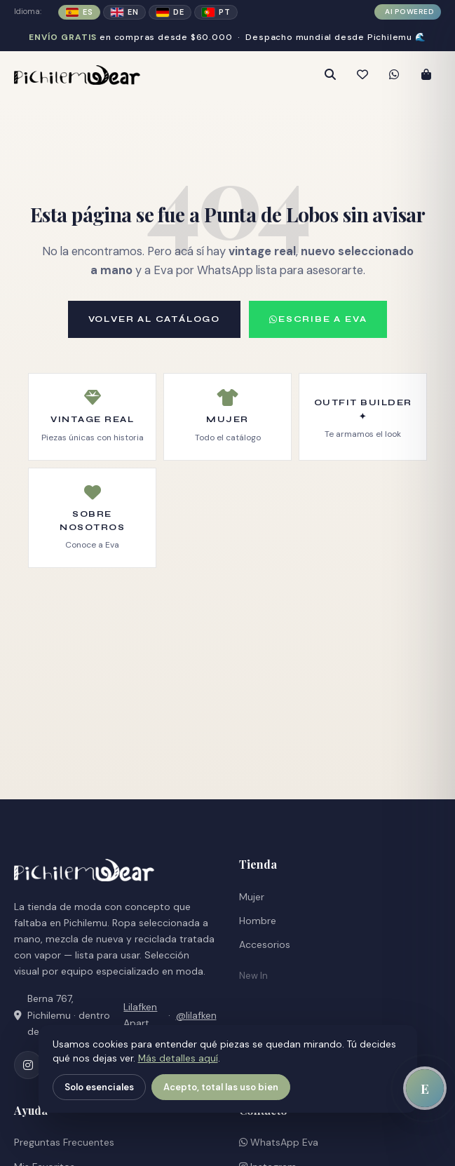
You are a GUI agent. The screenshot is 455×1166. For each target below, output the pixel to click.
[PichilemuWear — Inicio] (116, 75)
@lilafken (196, 1015)
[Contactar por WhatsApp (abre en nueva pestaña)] (394, 75)
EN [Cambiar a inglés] (124, 12)
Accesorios (264, 944)
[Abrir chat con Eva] (425, 1088)
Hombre (257, 920)
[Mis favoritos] (361, 75)
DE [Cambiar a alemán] (170, 12)
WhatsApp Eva (278, 1142)
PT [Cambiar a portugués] (216, 12)
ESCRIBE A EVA (318, 319)
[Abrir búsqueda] (329, 75)
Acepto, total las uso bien (220, 1087)
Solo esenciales (99, 1087)
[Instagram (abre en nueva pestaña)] (28, 1065)
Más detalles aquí (178, 1058)
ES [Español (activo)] (79, 12)
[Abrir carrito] (426, 75)
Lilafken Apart (140, 1015)
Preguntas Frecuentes (64, 1142)
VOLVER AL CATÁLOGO (154, 319)
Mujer (251, 896)
